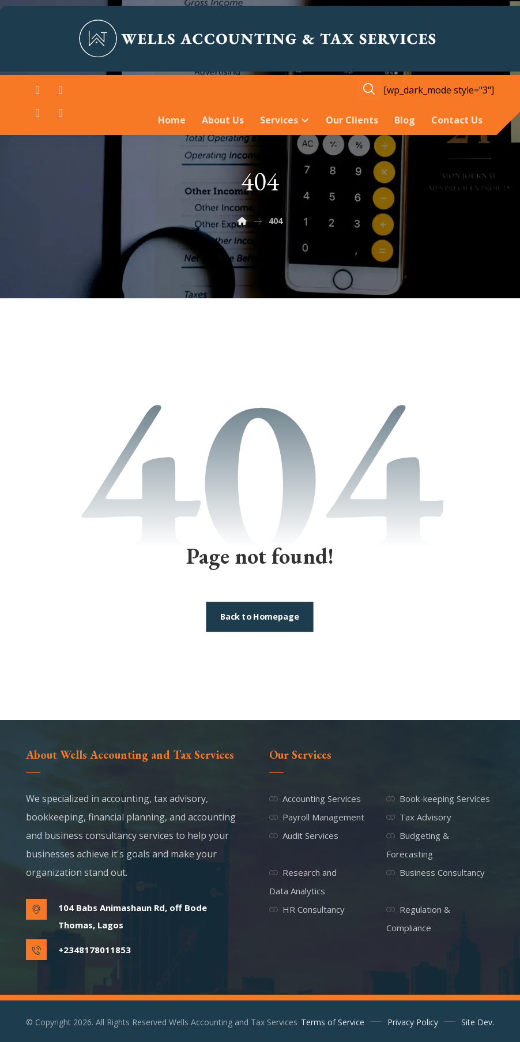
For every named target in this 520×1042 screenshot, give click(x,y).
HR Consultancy (307, 909)
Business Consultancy (435, 872)
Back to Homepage (260, 617)
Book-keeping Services (438, 798)
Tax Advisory (418, 817)
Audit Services (303, 835)
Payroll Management (316, 817)
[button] (37, 90)
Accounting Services (315, 798)
